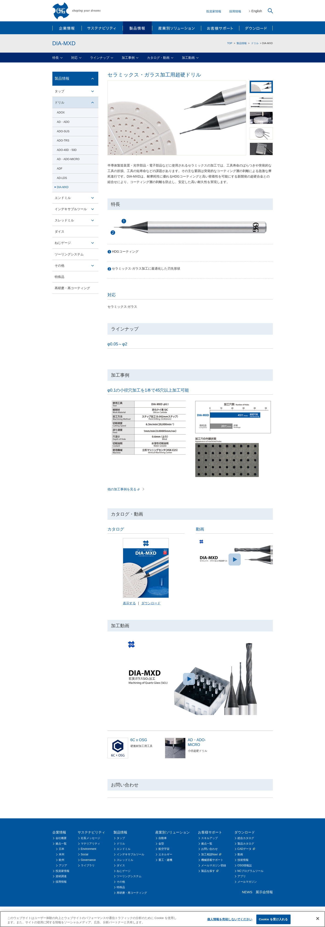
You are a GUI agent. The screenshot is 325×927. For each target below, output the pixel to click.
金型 (161, 843)
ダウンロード (256, 27)
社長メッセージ (90, 838)
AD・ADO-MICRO (68, 159)
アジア (63, 865)
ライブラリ (88, 865)
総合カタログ (245, 838)
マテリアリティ (90, 843)
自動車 (162, 838)
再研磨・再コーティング (72, 288)
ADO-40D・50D (67, 150)
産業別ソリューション (176, 27)
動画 (240, 854)
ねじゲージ (63, 243)
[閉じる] (318, 919)
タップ (59, 91)
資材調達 (61, 876)
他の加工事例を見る (125, 489)
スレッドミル (64, 220)
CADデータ (246, 849)
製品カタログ (245, 843)
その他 (59, 265)
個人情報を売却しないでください (229, 919)
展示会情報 (264, 892)
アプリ (241, 876)
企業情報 (67, 27)
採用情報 (235, 11)
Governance (88, 860)
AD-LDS (62, 178)
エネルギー (165, 854)
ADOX (61, 112)
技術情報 (243, 860)
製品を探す (209, 871)
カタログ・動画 (158, 57)
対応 (74, 57)
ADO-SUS (63, 131)
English (257, 11)
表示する (129, 603)
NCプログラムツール (250, 871)
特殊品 (59, 277)
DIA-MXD (63, 187)
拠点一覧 (61, 843)
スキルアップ (209, 838)
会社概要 (61, 838)
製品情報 (137, 27)
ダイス (59, 231)
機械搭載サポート (212, 860)
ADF (59, 168)
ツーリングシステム (69, 254)
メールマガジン (247, 881)
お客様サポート (220, 27)
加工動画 (188, 57)
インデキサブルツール (71, 209)
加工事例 (128, 57)
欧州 (61, 860)
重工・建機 (165, 860)
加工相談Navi (211, 854)
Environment (88, 849)
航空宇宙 (164, 849)
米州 (61, 854)
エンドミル (63, 198)
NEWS (247, 892)
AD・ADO (63, 122)
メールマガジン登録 (213, 865)
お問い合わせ (209, 849)
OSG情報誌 (244, 865)
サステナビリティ (102, 27)
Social (84, 854)
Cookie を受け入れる (273, 919)
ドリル (255, 43)
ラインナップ (99, 57)
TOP (229, 43)
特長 (55, 57)
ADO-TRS (63, 140)
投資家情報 (213, 11)
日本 (61, 849)
